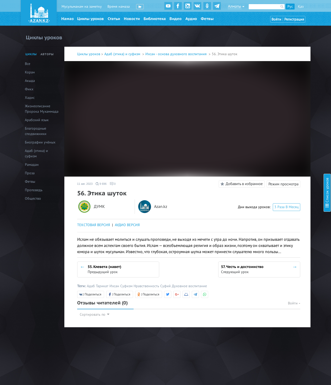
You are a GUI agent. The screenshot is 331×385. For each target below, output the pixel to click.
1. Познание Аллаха (277, 33)
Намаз (67, 18)
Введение (269, 26)
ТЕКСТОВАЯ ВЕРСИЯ (93, 225)
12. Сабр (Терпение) (278, 120)
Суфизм (127, 286)
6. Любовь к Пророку (279, 67)
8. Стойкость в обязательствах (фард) (292, 81)
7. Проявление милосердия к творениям (294, 74)
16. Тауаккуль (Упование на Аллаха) (290, 147)
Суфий (166, 286)
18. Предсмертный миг (280, 161)
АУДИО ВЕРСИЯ (127, 225)
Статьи (114, 18)
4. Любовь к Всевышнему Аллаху (288, 53)
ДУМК (99, 207)
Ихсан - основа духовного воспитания (176, 54)
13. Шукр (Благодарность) (282, 126)
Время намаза (118, 6)
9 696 (101, 183)
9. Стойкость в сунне (278, 88)
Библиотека (155, 18)
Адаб (91, 286)
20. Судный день (275, 175)
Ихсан (114, 286)
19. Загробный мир (277, 168)
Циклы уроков (90, 18)
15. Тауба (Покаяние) (278, 140)
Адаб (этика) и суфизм (122, 54)
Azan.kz (160, 207)
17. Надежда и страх (278, 154)
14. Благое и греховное (280, 133)
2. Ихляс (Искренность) (280, 39)
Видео (175, 18)
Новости (132, 18)
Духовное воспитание (189, 286)
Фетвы (207, 18)
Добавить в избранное (241, 184)
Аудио (191, 18)
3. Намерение (273, 46)
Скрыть (321, 10)
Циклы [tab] (31, 54)
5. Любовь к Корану (278, 60)
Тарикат (102, 286)
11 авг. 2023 (85, 183)
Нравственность (147, 286)
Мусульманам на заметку (82, 6)
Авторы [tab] (47, 54)
